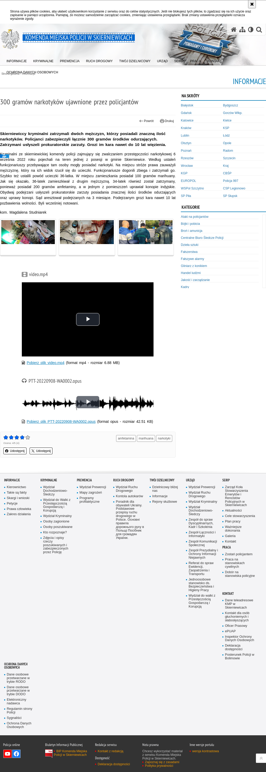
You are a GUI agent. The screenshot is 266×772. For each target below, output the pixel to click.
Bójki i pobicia (190, 224)
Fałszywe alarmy (192, 259)
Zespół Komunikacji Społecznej (203, 543)
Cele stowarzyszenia (240, 516)
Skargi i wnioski (18, 498)
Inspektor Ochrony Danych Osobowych (239, 638)
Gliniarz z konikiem (194, 266)
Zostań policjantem (238, 554)
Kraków (186, 128)
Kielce (227, 120)
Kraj (226, 166)
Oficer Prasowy (236, 626)
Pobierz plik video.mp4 (45, 363)
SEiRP (226, 480)
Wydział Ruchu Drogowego (127, 489)
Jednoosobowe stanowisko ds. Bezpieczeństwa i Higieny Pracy (201, 585)
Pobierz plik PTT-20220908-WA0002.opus (61, 421)
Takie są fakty (16, 492)
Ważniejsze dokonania (233, 528)
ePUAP (230, 631)
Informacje (12, 480)
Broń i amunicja (191, 231)
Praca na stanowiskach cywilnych (235, 563)
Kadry (185, 287)
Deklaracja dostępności (233, 647)
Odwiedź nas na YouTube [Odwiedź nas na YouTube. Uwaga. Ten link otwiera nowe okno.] (7, 754)
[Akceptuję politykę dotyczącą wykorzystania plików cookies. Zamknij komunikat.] (252, 4)
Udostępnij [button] (15, 451)
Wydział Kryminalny (57, 516)
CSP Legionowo (234, 188)
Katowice (187, 120)
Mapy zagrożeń (90, 492)
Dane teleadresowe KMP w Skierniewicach (239, 604)
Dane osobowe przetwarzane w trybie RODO (18, 678)
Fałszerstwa (189, 252)
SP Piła (186, 196)
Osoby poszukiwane (57, 527)
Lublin (185, 135)
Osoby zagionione (56, 521)
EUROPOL (188, 181)
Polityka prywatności (159, 766)
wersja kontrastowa (205, 751)
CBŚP (227, 173)
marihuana (146, 438)
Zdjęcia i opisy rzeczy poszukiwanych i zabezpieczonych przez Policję (55, 545)
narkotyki (164, 438)
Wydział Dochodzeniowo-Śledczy (55, 491)
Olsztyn (186, 143)
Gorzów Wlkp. (233, 113)
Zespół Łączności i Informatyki (202, 534)
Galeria (230, 536)
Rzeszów (187, 158)
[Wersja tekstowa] (251, 29)
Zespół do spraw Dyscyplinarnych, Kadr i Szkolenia (201, 523)
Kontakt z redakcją (110, 751)
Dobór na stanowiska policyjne (240, 574)
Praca (226, 547)
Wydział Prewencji (92, 487)
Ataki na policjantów (194, 217)
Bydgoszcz (230, 105)
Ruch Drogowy (123, 480)
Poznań (186, 150)
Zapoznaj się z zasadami (162, 762)
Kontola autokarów (129, 496)
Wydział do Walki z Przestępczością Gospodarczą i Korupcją (56, 505)
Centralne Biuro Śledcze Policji (202, 238)
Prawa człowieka (19, 509)
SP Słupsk (230, 196)
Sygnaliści (14, 718)
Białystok (187, 105)
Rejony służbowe (164, 501)
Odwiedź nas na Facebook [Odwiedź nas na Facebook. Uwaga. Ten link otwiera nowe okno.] (16, 754)
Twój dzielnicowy (162, 480)
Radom (228, 150)
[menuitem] (16, 60)
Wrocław (187, 166)
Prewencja (84, 480)
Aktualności (233, 510)
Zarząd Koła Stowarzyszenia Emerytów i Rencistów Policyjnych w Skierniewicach (236, 496)
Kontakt (230, 541)
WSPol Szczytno (192, 188)
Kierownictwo (16, 487)
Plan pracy (233, 521)
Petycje (12, 503)
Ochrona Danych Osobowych (16, 666)
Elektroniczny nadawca (16, 701)
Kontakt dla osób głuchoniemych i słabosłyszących (237, 616)
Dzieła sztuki (189, 245)
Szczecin (229, 158)
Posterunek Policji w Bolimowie (239, 656)
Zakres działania (19, 514)
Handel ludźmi (191, 273)
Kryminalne (49, 480)
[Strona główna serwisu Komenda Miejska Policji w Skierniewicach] (234, 29)
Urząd (190, 480)
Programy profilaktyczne (89, 499)
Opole (227, 143)
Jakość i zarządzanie (195, 280)
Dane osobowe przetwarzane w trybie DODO (18, 691)
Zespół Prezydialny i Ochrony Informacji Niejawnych (203, 554)
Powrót (146, 121)
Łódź (226, 135)
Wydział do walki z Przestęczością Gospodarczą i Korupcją (202, 601)
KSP (226, 128)
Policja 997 (230, 181)
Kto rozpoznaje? (55, 532)
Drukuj (167, 121)
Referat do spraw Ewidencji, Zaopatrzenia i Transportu (201, 569)
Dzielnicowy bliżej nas (165, 489)
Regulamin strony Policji (19, 710)
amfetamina (126, 438)
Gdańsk (186, 113)
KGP (184, 173)
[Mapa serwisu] (242, 29)
